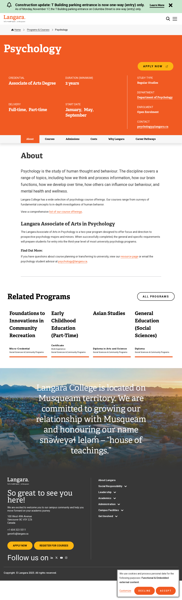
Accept (166, 591)
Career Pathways (146, 139)
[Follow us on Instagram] (66, 567)
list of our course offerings (65, 212)
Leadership (104, 501)
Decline (144, 591)
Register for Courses (54, 554)
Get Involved (105, 525)
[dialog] (148, 583)
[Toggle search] (168, 19)
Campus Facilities (108, 519)
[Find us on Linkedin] (51, 567)
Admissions (72, 139)
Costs (94, 139)
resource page (129, 256)
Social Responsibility (110, 495)
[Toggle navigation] (174, 18)
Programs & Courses (38, 29)
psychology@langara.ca (152, 127)
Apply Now (20, 554)
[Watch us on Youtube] (61, 567)
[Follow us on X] (56, 567)
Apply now (155, 68)
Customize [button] (125, 590)
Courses (50, 139)
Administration (106, 513)
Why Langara (116, 139)
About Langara (106, 489)
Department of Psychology (155, 97)
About (30, 139)
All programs (156, 297)
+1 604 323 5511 (16, 538)
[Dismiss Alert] (170, 5)
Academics (104, 507)
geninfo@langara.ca (17, 542)
